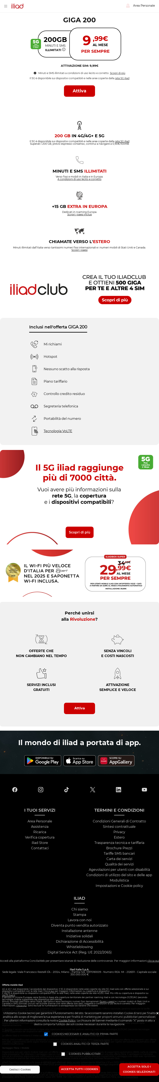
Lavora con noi (80, 920)
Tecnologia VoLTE (58, 431)
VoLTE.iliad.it (8, 995)
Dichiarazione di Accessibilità (79, 941)
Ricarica (39, 832)
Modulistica (119, 880)
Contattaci (40, 848)
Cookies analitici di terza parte (85, 1044)
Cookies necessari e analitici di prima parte (85, 1034)
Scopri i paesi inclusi (79, 214)
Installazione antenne (80, 931)
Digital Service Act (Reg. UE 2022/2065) (80, 952)
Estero (119, 837)
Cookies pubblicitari (85, 1054)
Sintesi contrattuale (119, 826)
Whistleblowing (79, 947)
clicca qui (153, 961)
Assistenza (39, 826)
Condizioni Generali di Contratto (119, 821)
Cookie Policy (67, 1020)
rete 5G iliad (122, 78)
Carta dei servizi (119, 859)
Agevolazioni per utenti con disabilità (119, 869)
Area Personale (40, 821)
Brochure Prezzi (119, 848)
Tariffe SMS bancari (119, 853)
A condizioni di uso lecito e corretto (79, 179)
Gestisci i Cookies (20, 1069)
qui (52, 991)
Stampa (79, 914)
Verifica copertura (39, 837)
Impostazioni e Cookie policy (119, 886)
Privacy (119, 832)
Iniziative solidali (79, 936)
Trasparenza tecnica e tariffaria (119, 843)
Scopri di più (117, 73)
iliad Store (40, 843)
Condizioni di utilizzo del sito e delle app (119, 875)
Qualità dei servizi (119, 864)
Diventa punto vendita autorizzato (79, 925)
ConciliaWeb (37, 961)
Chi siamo (79, 909)
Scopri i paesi (79, 250)
